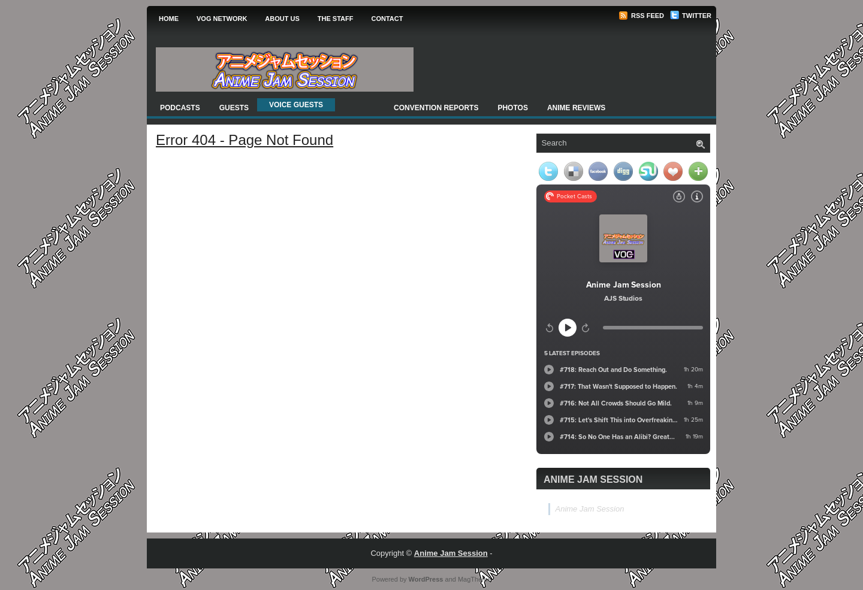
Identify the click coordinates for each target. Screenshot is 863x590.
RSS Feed (641, 15)
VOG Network (222, 18)
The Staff (336, 18)
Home (169, 18)
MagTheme (474, 579)
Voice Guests (296, 105)
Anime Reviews (576, 108)
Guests (234, 108)
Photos (512, 108)
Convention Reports (436, 108)
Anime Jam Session (593, 479)
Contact (387, 18)
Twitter (690, 15)
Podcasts (180, 108)
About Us (282, 18)
